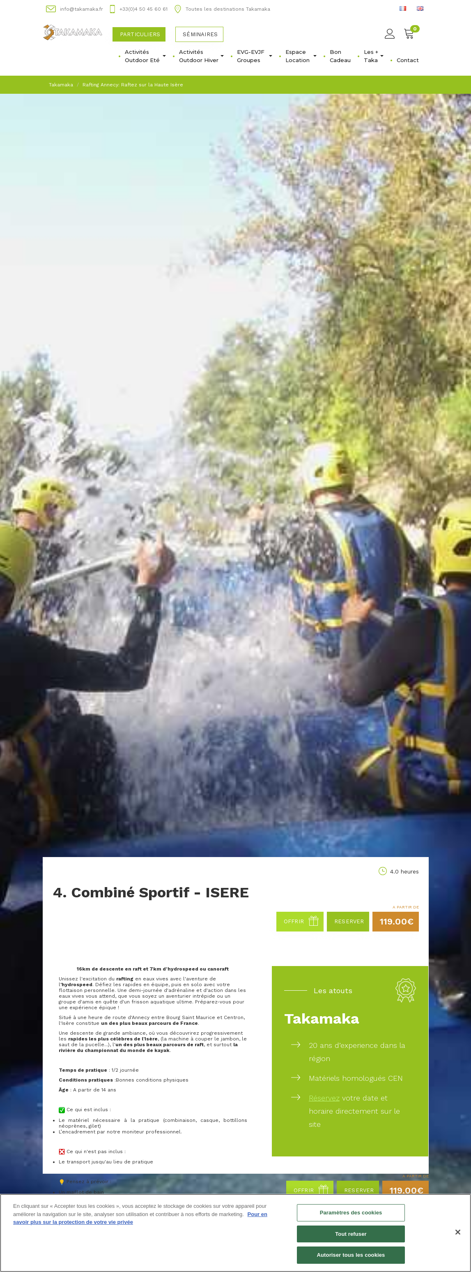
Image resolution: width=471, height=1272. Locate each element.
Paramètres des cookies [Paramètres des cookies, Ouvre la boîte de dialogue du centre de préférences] (351, 1213)
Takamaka (61, 85)
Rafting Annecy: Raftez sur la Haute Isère (133, 85)
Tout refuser (350, 1235)
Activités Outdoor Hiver (201, 56)
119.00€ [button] (397, 921)
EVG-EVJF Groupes (255, 56)
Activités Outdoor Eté (145, 56)
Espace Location (301, 56)
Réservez (324, 1098)
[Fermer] (458, 1233)
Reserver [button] (349, 921)
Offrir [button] (301, 921)
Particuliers (140, 34)
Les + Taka (374, 56)
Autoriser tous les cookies (351, 1256)
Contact (408, 60)
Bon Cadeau (340, 56)
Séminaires (200, 34)
